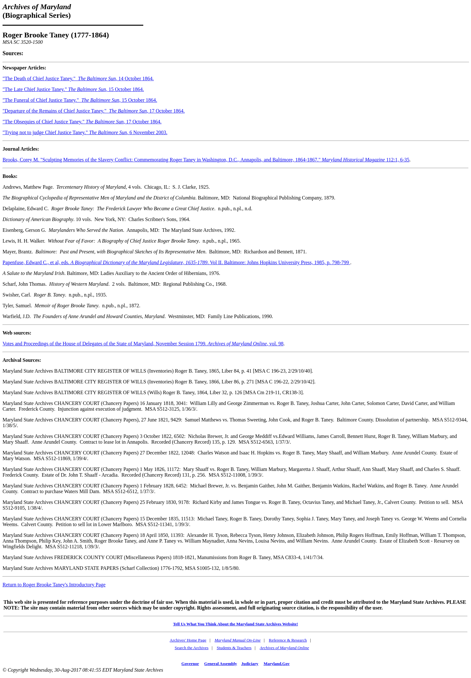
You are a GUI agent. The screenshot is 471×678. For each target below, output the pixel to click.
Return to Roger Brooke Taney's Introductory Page (54, 584)
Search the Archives (192, 647)
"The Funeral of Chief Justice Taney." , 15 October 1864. (80, 100)
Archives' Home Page (188, 640)
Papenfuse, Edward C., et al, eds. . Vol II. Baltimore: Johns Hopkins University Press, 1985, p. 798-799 (176, 262)
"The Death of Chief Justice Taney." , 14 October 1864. (78, 78)
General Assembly (220, 663)
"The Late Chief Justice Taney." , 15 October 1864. (73, 89)
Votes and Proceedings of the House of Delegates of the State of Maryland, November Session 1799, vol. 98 (143, 343)
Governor (190, 663)
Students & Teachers (234, 647)
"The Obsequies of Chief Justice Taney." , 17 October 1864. (82, 121)
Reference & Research (288, 640)
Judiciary (249, 663)
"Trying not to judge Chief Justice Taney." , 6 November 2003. (85, 132)
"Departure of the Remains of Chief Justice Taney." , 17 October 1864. (94, 111)
